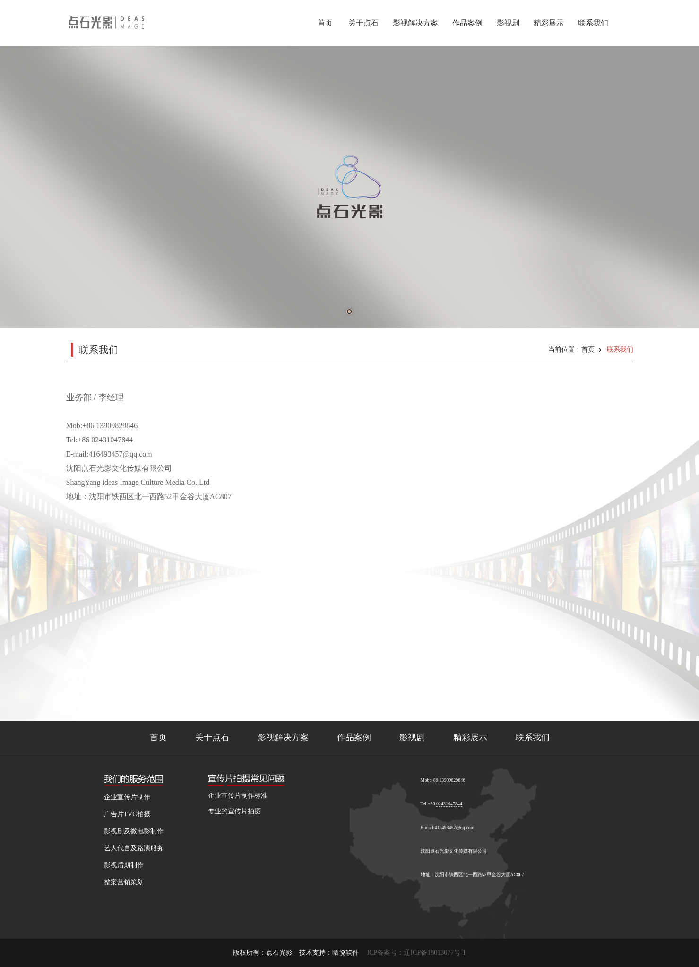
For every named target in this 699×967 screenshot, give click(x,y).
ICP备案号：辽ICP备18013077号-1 (416, 952)
